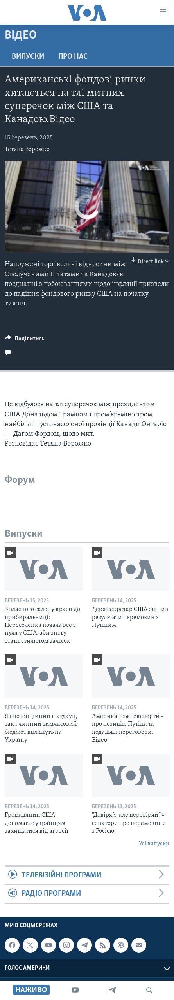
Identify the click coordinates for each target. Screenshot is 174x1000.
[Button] (25, 340)
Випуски (28, 57)
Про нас (73, 57)
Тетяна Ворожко (27, 149)
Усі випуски (154, 844)
